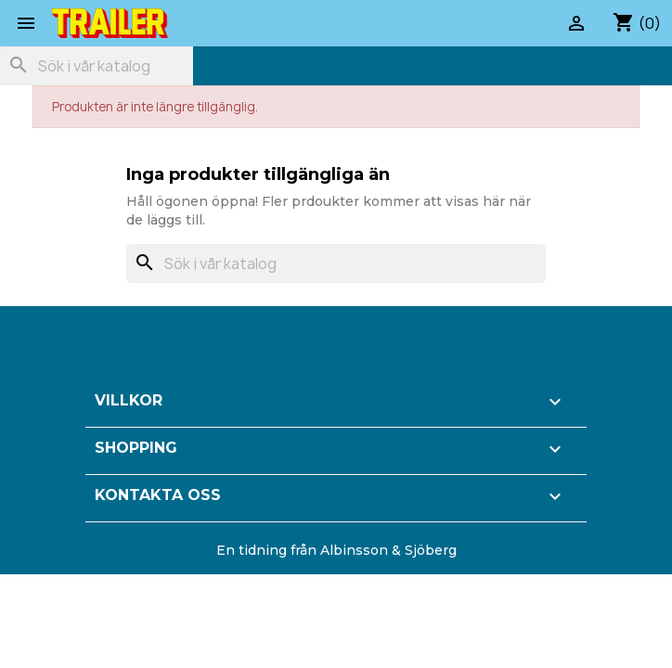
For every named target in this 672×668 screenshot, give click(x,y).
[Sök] (96, 65)
